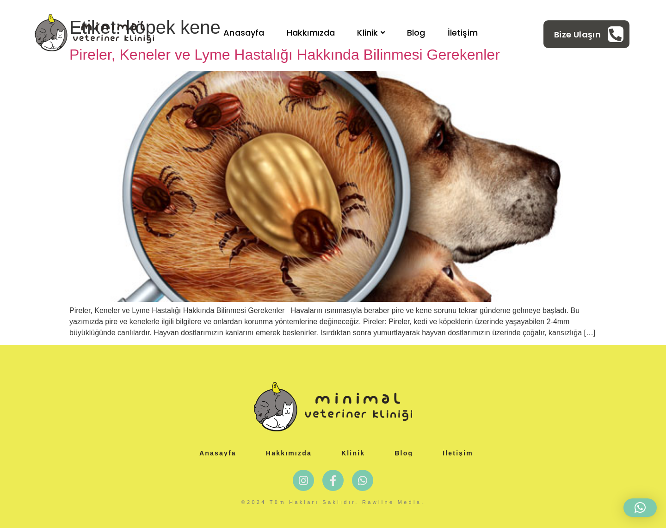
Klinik (370, 32)
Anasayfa (243, 32)
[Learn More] (589, 34)
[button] (640, 507)
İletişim (463, 32)
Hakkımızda (311, 32)
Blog (416, 32)
